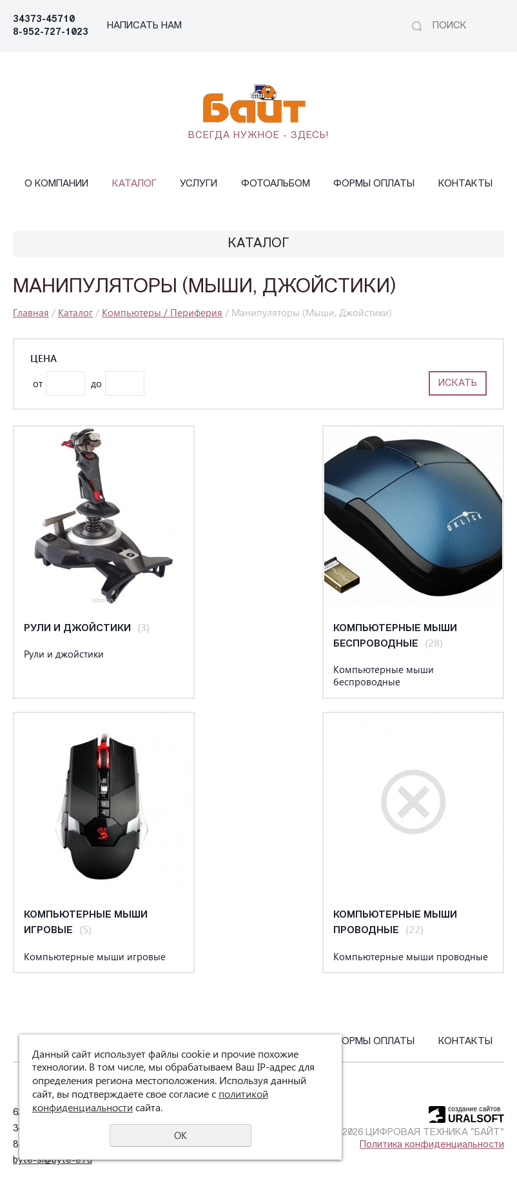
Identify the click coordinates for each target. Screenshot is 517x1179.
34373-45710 (44, 20)
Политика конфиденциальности (432, 1145)
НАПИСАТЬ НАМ (144, 26)
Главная (31, 312)
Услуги (198, 184)
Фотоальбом (275, 184)
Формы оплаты (374, 184)
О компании (56, 184)
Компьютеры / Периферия (162, 312)
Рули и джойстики (77, 629)
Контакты (465, 184)
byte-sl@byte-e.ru (52, 1160)
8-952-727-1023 (50, 32)
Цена (43, 358)
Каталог (134, 184)
